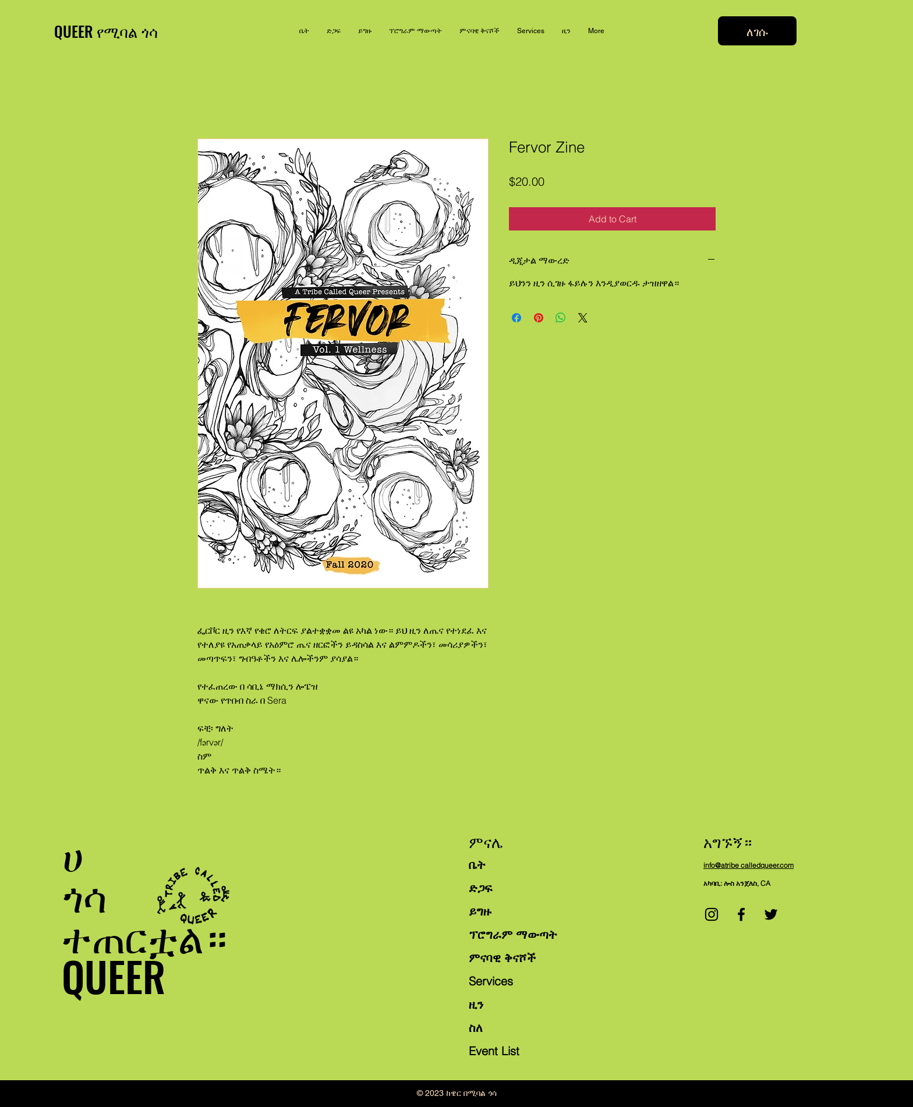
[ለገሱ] (757, 30)
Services (491, 981)
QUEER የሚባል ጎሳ (106, 31)
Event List (494, 1051)
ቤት (477, 864)
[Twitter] (771, 914)
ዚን (476, 1004)
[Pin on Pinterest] (539, 318)
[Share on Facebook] (516, 318)
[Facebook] (741, 914)
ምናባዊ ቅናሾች (502, 957)
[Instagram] (711, 914)
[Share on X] (583, 318)
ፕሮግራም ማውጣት (513, 934)
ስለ (476, 1027)
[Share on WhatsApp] (561, 318)
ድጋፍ (480, 888)
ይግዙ (480, 911)
